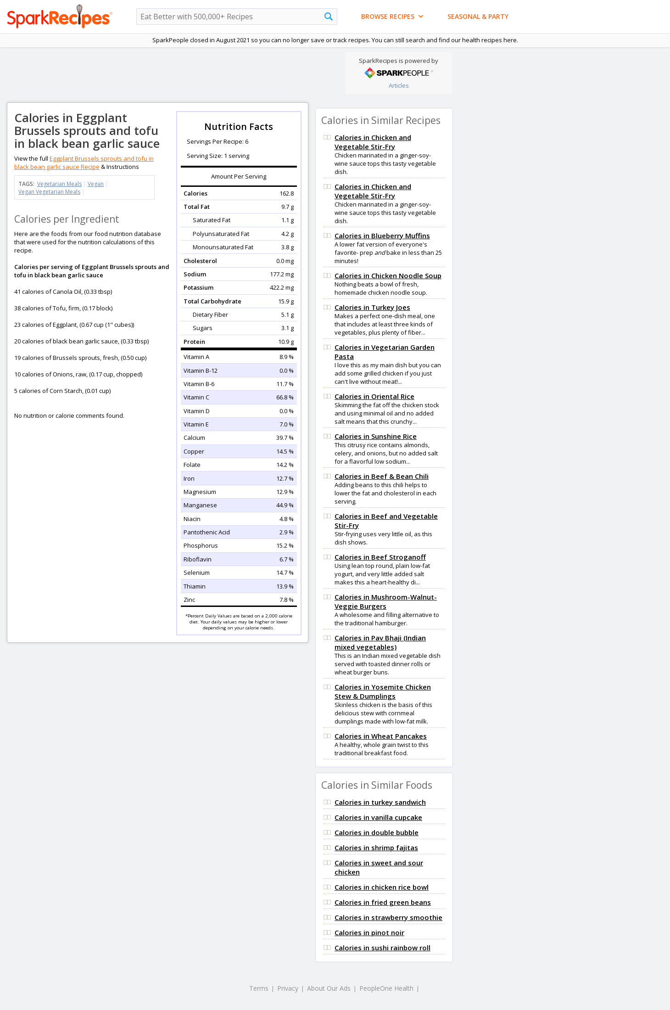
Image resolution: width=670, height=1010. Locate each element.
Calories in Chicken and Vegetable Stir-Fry (373, 142)
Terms (258, 988)
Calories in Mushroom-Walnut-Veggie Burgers (386, 601)
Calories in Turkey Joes (372, 307)
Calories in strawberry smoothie (388, 917)
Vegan (96, 184)
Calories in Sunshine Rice (376, 436)
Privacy (287, 988)
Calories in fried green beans (383, 902)
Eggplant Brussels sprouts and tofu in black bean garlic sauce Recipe (84, 162)
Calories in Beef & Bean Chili (382, 476)
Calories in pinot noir (369, 932)
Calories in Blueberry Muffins (382, 235)
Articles (399, 85)
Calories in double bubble (377, 832)
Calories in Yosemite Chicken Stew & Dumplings (383, 691)
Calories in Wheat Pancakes (381, 736)
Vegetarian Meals (59, 184)
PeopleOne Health (386, 988)
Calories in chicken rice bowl (382, 887)
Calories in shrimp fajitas (376, 847)
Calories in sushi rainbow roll (382, 947)
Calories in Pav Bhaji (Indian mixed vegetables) (380, 642)
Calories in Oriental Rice (374, 396)
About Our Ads (329, 988)
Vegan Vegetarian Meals (49, 192)
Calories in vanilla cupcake (378, 817)
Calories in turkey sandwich (380, 802)
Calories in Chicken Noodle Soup (388, 275)
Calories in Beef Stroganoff (380, 556)
